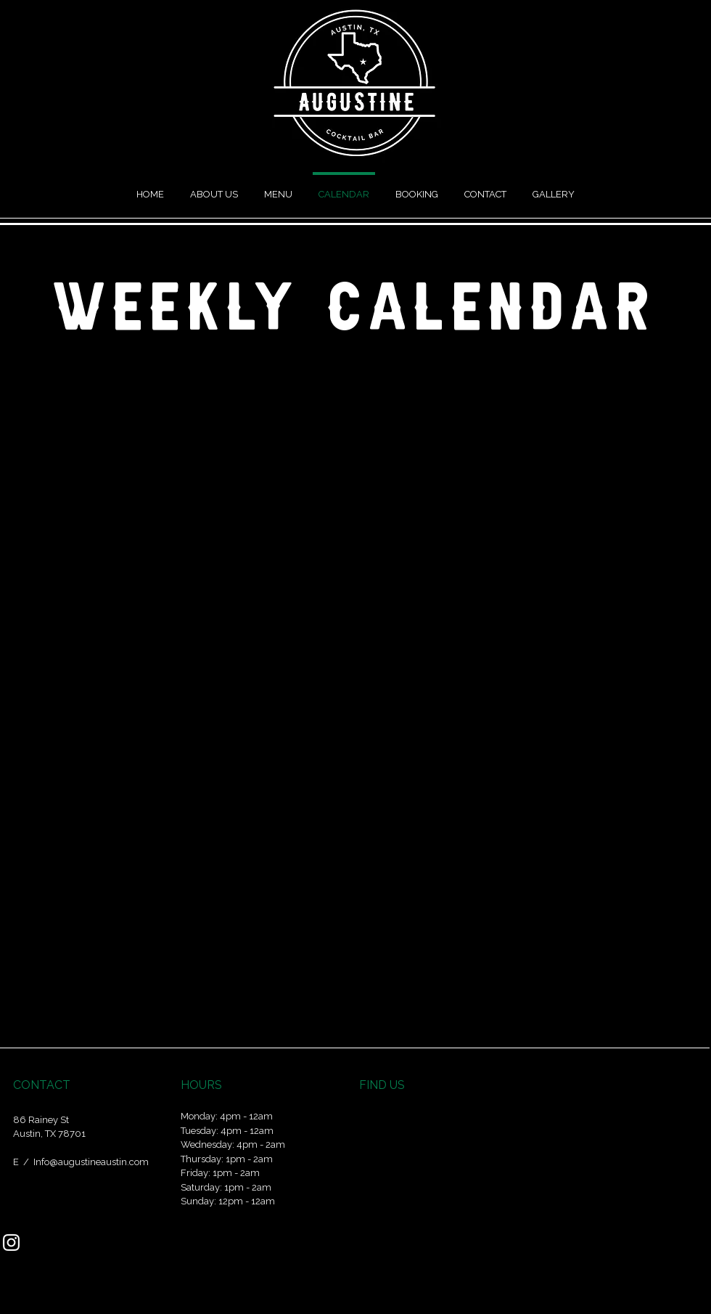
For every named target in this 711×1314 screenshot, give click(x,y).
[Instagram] (11, 1242)
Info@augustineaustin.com (91, 1161)
